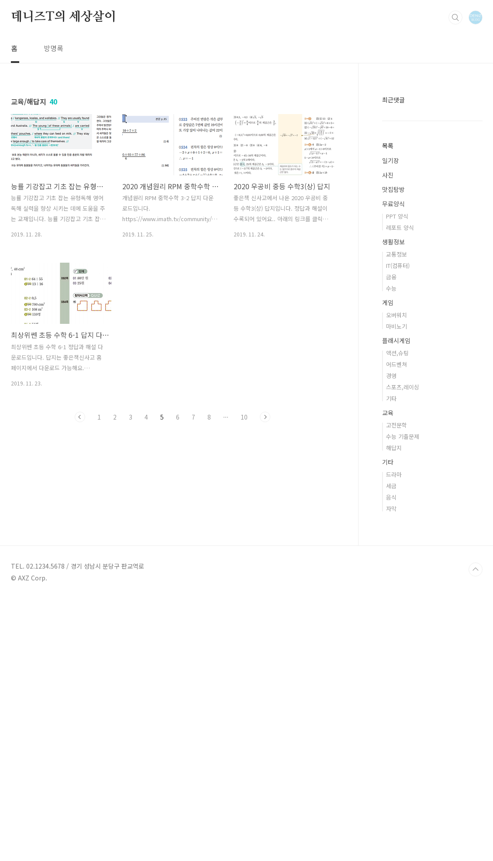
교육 (387, 674)
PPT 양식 (397, 478)
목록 (387, 407)
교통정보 (396, 516)
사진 (387, 437)
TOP (476, 832)
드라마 (394, 737)
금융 (391, 539)
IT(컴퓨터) (398, 528)
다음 (265, 417)
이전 (80, 417)
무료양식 (393, 466)
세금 (391, 748)
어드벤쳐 (396, 626)
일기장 (390, 422)
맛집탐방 (393, 451)
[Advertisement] (432, 272)
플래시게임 (396, 602)
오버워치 (396, 577)
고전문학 (396, 687)
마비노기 (396, 588)
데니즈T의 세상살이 (63, 17)
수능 (391, 550)
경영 (391, 638)
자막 (391, 771)
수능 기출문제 (402, 698)
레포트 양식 (400, 490)
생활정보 (393, 504)
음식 (391, 759)
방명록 (53, 48)
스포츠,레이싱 (402, 649)
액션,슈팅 (397, 615)
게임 (387, 564)
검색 (455, 17)
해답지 (394, 710)
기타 (391, 660)
